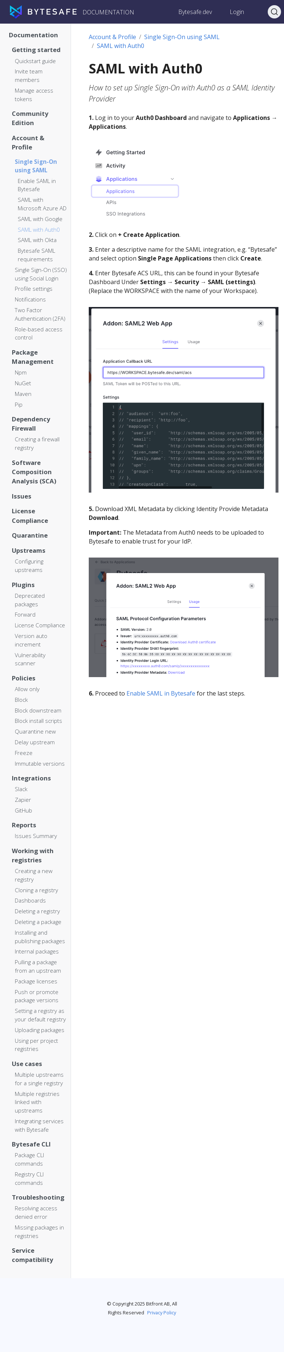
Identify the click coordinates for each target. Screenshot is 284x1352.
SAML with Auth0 (39, 229)
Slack (21, 789)
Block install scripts (38, 720)
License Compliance (30, 515)
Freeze (24, 752)
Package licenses (36, 981)
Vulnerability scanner (30, 659)
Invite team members (29, 75)
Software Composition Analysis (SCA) (34, 471)
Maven (23, 393)
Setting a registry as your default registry (40, 1015)
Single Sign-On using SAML (36, 166)
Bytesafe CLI (31, 1144)
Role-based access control (38, 333)
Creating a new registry (34, 875)
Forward (25, 614)
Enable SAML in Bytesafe (37, 185)
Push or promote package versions (36, 996)
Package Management (33, 357)
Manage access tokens (34, 95)
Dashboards (30, 900)
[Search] (274, 11)
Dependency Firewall (31, 423)
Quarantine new (35, 731)
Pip (19, 404)
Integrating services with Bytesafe (39, 1125)
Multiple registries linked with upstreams (37, 1102)
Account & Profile (28, 142)
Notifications (30, 299)
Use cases (27, 1063)
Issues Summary (36, 835)
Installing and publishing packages (40, 937)
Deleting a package (38, 921)
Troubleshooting (38, 1197)
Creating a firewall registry (37, 443)
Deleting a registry (37, 911)
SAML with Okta (37, 240)
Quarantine (30, 535)
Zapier (23, 799)
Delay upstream (35, 742)
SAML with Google (40, 219)
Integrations (31, 778)
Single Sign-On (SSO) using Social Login (41, 274)
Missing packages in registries (39, 1231)
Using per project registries (36, 1045)
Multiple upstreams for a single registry (39, 1079)
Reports (24, 825)
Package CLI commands (29, 1159)
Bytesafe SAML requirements (36, 255)
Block (21, 699)
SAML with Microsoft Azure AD (42, 204)
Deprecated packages (30, 600)
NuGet (23, 383)
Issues (21, 496)
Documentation (33, 35)
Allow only (27, 689)
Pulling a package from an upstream (38, 966)
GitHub (23, 810)
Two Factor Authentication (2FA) (40, 314)
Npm (21, 372)
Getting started (36, 49)
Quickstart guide (35, 61)
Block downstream (38, 710)
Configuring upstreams (29, 565)
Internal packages (37, 951)
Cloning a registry (36, 890)
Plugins (23, 584)
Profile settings (34, 288)
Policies (24, 678)
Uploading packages (39, 1030)
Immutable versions (40, 763)
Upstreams (28, 550)
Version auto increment (31, 640)
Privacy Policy (161, 1312)
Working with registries (33, 855)
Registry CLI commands (29, 1178)
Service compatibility (32, 1255)
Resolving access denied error (36, 1212)
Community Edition (30, 118)
